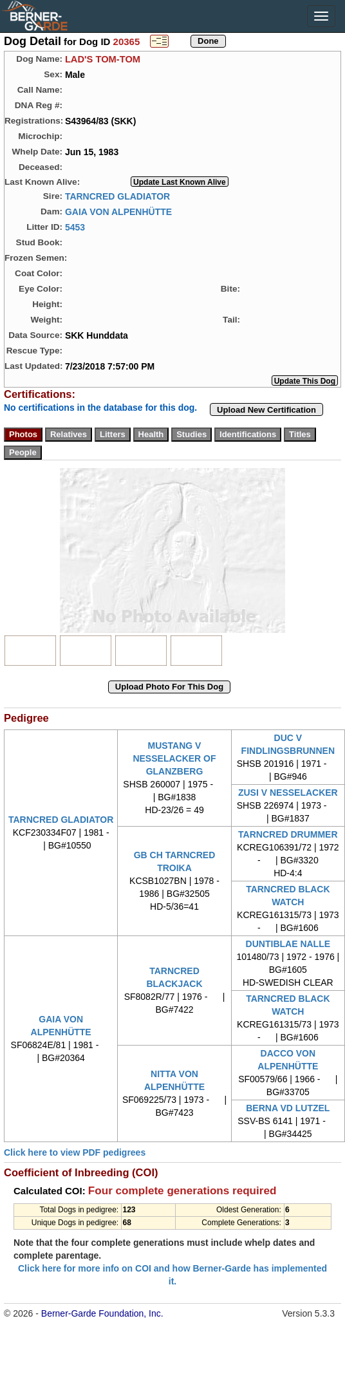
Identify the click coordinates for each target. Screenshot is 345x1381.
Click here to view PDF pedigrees (74, 1152)
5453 (75, 226)
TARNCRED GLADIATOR (117, 196)
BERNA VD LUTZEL (288, 1108)
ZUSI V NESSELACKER (288, 792)
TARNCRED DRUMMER (288, 834)
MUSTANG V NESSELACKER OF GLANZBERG (174, 758)
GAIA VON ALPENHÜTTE (118, 211)
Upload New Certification (266, 410)
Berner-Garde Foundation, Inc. (102, 1313)
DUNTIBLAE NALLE (288, 944)
